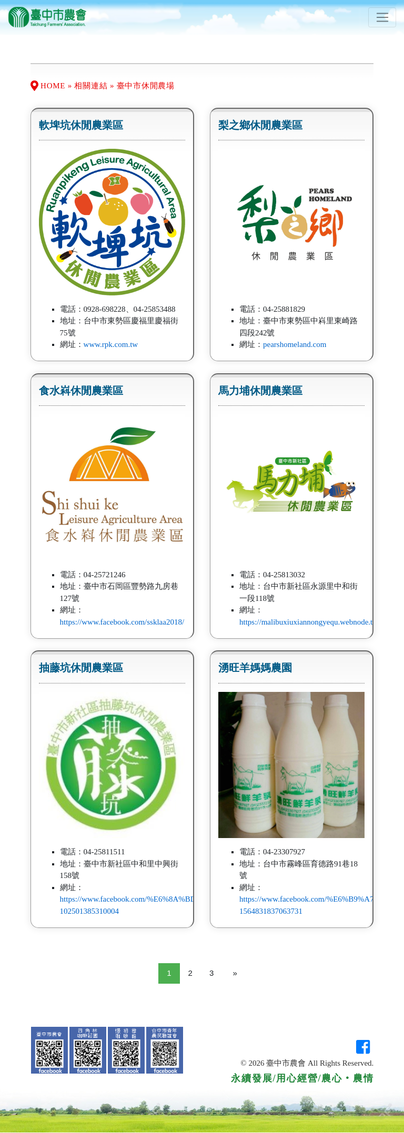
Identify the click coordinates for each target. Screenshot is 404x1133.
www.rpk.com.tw (111, 344)
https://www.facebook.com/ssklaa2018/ (122, 622)
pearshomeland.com (294, 344)
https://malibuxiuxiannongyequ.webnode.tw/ (309, 622)
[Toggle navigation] (382, 17)
